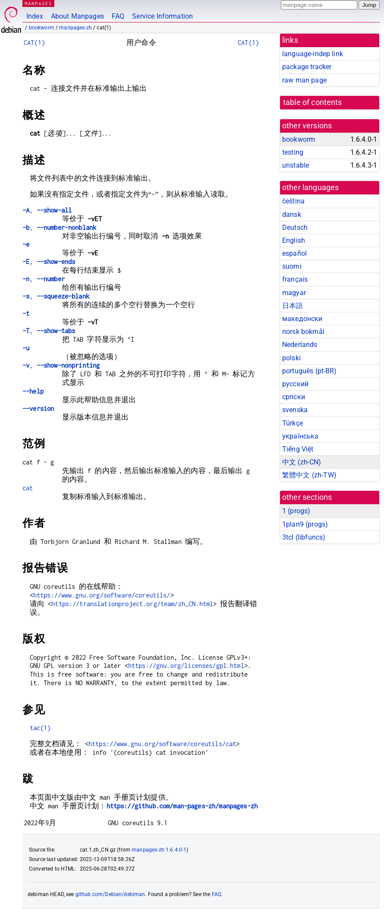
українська (300, 436)
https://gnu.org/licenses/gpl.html (186, 665)
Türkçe (292, 423)
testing (292, 152)
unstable (295, 165)
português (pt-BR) (309, 371)
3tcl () (303, 537)
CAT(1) (34, 42)
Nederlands (300, 344)
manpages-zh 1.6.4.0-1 (159, 850)
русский (295, 384)
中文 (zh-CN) (301, 462)
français (295, 279)
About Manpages (77, 16)
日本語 (292, 306)
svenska (295, 410)
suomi (292, 266)
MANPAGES (38, 3)
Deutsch (295, 227)
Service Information (162, 16)
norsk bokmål (303, 331)
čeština (293, 201)
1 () (296, 511)
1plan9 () (305, 524)
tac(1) (40, 727)
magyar (294, 293)
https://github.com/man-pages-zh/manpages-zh (182, 806)
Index (34, 16)
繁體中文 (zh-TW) (309, 475)
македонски (302, 319)
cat (27, 488)
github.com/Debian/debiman (110, 894)
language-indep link (312, 54)
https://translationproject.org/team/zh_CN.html (132, 603)
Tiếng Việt (298, 449)
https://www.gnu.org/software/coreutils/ (101, 595)
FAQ (118, 16)
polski (291, 358)
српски (293, 397)
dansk (291, 214)
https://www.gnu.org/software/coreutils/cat (162, 743)
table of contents (312, 102)
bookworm (41, 28)
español (294, 253)
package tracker (306, 67)
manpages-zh (75, 28)
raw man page (304, 80)
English (293, 240)
